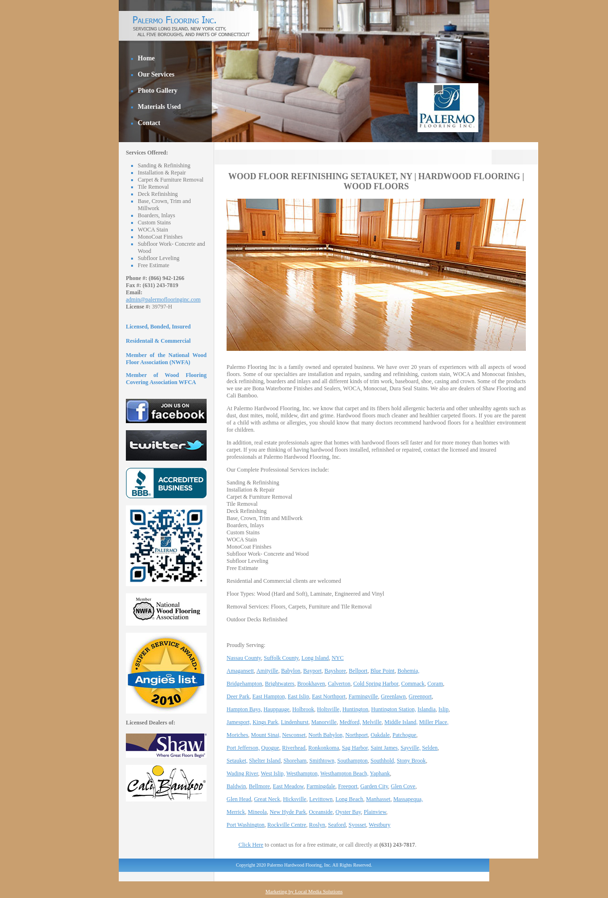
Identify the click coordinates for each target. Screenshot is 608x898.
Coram (435, 683)
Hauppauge (277, 709)
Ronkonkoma (323, 747)
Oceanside (320, 812)
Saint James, (384, 747)
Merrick (236, 812)
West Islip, (273, 773)
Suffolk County (281, 658)
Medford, (350, 722)
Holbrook (303, 709)
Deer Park (238, 696)
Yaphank (380, 773)
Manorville (323, 722)
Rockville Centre (286, 824)
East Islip (298, 696)
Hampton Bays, (244, 709)
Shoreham (295, 760)
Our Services (156, 74)
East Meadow (288, 786)
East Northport (329, 696)
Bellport (358, 670)
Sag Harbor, (356, 747)
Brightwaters (279, 683)
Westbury (379, 824)
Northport (356, 735)
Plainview (375, 812)
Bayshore (335, 670)
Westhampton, (302, 773)
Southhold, (382, 760)
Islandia (427, 709)
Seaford (337, 824)
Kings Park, (266, 722)
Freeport (348, 786)
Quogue (270, 747)
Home (146, 58)
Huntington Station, (393, 709)
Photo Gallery (158, 90)
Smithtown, (322, 760)
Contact (149, 122)
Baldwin (236, 786)
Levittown (320, 799)
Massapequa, (408, 799)
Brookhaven (311, 683)
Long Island (315, 658)
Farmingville (363, 696)
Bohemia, (408, 670)
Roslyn (317, 824)
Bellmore (259, 786)
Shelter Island (264, 760)
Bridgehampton (244, 683)
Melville (372, 722)
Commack (413, 683)
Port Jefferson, (243, 747)
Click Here (250, 844)
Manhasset (378, 799)
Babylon (291, 670)
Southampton (352, 760)
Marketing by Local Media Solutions (304, 891)
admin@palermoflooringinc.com (163, 299)
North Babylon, (326, 735)
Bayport (312, 670)
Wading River (242, 773)
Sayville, (410, 747)
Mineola (257, 812)
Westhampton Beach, (344, 773)
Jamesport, (239, 722)
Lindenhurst (294, 722)
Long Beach (349, 799)
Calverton (339, 683)
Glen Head (239, 799)
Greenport (420, 696)
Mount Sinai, (266, 735)
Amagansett (240, 670)
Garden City (374, 786)
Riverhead (293, 747)
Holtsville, (329, 709)
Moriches (237, 735)
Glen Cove (403, 786)
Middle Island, (401, 722)
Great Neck (267, 799)
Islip (443, 709)
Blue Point (382, 670)
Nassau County (244, 658)
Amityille (267, 670)
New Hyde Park (288, 812)
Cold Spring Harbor (376, 683)
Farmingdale (320, 786)
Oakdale (380, 735)
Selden (430, 747)
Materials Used (159, 106)
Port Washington (246, 824)
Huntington (355, 709)
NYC (337, 658)
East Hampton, (269, 696)
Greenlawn (393, 696)
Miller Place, (433, 722)
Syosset (357, 824)
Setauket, (237, 760)
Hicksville (294, 799)
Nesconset (293, 735)
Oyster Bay (348, 812)
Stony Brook (411, 760)
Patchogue (404, 735)
